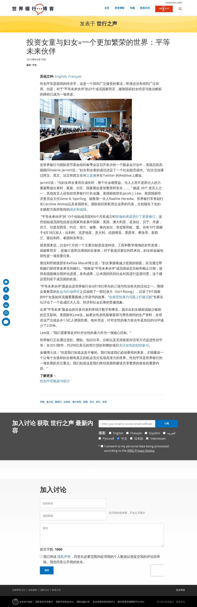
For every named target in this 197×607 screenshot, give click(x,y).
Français (74, 76)
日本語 (138, 438)
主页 (106, 8)
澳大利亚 (76, 401)
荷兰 (98, 401)
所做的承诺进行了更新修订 (135, 216)
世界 (104, 401)
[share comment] (6, 322)
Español (154, 433)
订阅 (166, 423)
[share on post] (6, 297)
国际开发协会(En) (65, 601)
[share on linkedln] (6, 305)
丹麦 (42, 401)
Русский (108, 438)
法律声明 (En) (18, 590)
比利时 (67, 401)
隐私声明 (64, 556)
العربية (171, 433)
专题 (132, 8)
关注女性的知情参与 (134, 345)
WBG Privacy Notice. (141, 451)
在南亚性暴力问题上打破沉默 (130, 297)
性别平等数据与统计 (55, 381)
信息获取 (32, 590)
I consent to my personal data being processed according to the (136, 448)
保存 (47, 570)
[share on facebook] (6, 290)
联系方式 (145, 8)
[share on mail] (6, 282)
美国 (85, 401)
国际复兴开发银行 (44, 601)
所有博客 (119, 8)
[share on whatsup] (6, 313)
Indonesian (158, 438)
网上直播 (89, 175)
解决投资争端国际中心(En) (131, 601)
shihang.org (173, 2)
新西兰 (58, 401)
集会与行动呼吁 (68, 291)
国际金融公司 (83, 601)
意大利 (49, 401)
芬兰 (92, 401)
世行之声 (107, 24)
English (60, 76)
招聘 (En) (44, 590)
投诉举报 (180, 590)
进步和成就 (78, 209)
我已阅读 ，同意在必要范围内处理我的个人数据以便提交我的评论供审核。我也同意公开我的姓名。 (101, 559)
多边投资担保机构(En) (104, 601)
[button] (180, 8)
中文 (34, 65)
